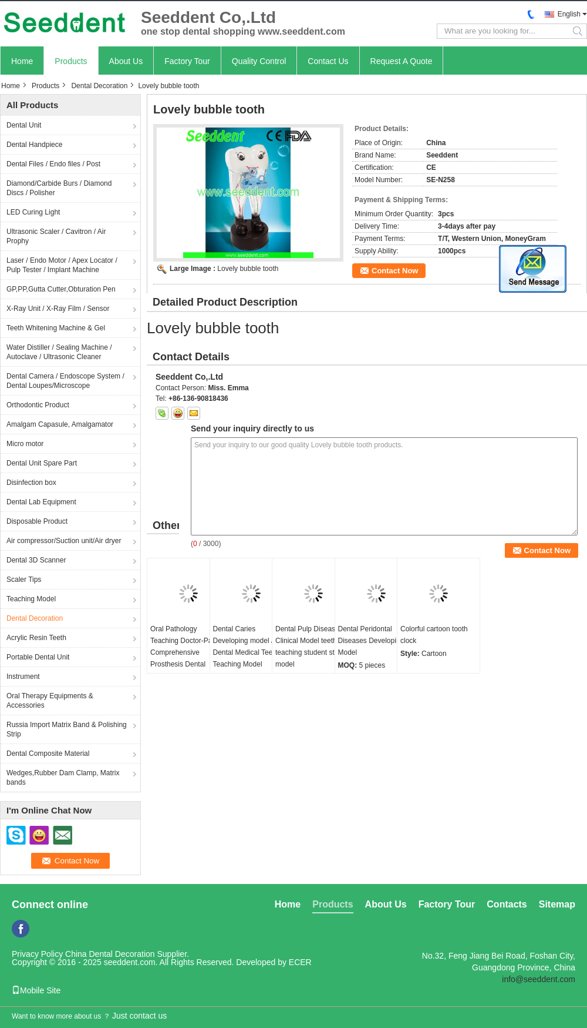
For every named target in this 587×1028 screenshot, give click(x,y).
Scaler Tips (23, 579)
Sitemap (557, 904)
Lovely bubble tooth (247, 268)
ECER (300, 962)
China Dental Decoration (110, 954)
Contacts (507, 904)
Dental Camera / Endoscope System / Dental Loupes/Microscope (65, 381)
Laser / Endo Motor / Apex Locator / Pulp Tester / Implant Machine (61, 265)
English (569, 14)
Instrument (23, 676)
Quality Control (259, 61)
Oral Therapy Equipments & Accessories (49, 700)
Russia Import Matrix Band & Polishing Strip (66, 729)
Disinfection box (31, 482)
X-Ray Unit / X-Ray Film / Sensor (57, 308)
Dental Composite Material (47, 753)
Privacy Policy (37, 954)
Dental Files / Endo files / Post (53, 164)
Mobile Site (36, 990)
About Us (126, 61)
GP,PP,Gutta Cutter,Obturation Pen (61, 289)
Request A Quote (401, 61)
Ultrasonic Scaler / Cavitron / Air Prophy (56, 236)
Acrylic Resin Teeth (36, 638)
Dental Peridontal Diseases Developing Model (371, 641)
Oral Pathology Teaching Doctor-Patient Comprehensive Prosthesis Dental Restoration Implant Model (187, 658)
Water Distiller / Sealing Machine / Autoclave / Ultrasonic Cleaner (59, 352)
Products (71, 61)
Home (22, 61)
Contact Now (395, 270)
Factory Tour (187, 61)
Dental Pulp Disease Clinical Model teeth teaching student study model (310, 646)
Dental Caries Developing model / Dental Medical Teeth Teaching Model (246, 646)
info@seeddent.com (538, 979)
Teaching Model (31, 599)
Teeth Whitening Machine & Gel (55, 328)
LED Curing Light (33, 212)
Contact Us (328, 61)
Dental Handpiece (34, 144)
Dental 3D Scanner (36, 560)
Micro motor (24, 444)
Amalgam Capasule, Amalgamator (59, 424)
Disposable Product (37, 521)
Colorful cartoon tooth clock (434, 635)
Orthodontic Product (37, 405)
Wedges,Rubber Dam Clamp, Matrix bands (63, 777)
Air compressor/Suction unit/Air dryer (63, 541)
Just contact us (139, 1015)
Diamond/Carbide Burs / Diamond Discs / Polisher (59, 188)
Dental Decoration (99, 86)
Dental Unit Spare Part (41, 463)
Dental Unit (23, 125)
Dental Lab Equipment (41, 502)
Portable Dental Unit (37, 657)
